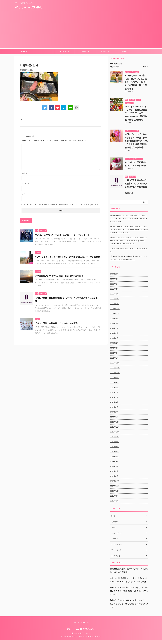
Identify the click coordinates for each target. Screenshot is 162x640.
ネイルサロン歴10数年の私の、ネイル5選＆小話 (128, 250)
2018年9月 (114, 496)
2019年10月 (115, 432)
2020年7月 (114, 387)
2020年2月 (114, 412)
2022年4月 (114, 289)
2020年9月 (114, 378)
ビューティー (64, 52)
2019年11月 (115, 427)
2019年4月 (114, 461)
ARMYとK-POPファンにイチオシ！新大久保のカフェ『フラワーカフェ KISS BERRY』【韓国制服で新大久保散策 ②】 (136, 113)
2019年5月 (114, 456)
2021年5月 (114, 338)
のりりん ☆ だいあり (29, 7)
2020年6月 (114, 392)
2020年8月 (114, 383)
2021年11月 (115, 309)
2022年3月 (114, 294)
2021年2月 (114, 353)
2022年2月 (114, 299)
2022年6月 (114, 279)
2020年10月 (115, 373)
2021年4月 (114, 343)
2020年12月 (115, 363)
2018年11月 (115, 486)
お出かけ (125, 52)
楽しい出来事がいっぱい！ (81, 633)
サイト (24, 194)
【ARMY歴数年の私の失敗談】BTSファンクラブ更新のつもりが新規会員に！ (128, 257)
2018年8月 (114, 501)
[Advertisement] (81, 30)
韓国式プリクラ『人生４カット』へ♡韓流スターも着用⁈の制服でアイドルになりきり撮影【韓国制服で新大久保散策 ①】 (136, 141)
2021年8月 (114, 323)
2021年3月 (114, 348)
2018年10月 (115, 491)
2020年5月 (114, 397)
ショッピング (85, 52)
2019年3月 (114, 466)
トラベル (24, 52)
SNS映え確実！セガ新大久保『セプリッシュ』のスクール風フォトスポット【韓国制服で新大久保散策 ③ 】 (136, 82)
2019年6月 (114, 452)
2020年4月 (114, 402)
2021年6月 (114, 333)
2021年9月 (114, 318)
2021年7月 (114, 328)
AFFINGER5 (96, 636)
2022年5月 (114, 284)
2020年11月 (115, 368)
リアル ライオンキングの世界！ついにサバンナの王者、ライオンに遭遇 (67, 257)
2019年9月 (114, 437)
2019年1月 (114, 476)
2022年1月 (114, 304)
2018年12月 (115, 481)
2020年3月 (114, 407)
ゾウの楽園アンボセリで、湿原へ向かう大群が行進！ (59, 276)
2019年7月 (114, 447)
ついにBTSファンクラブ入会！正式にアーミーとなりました (63, 235)
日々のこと (105, 52)
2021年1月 (114, 358)
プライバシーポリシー (81, 623)
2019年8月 (114, 442)
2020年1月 (114, 417)
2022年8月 (114, 274)
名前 (24, 173)
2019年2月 (114, 471)
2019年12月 (115, 422)
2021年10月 (115, 314)
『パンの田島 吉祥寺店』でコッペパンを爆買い (57, 323)
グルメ (44, 52)
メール (25, 184)
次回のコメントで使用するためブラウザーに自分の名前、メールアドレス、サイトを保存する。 (62, 204)
